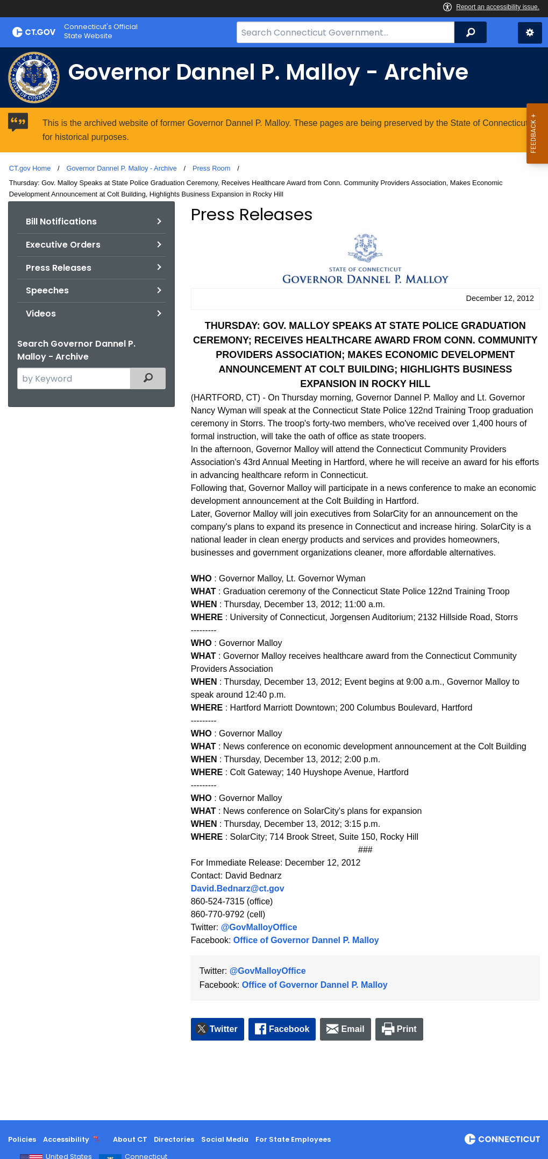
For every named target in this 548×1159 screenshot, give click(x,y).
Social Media (224, 1139)
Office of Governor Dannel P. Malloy (306, 940)
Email (353, 1029)
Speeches (47, 290)
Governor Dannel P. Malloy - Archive (121, 168)
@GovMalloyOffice (259, 927)
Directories (174, 1139)
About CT (130, 1139)
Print (407, 1029)
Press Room (211, 168)
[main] (274, 583)
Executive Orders (63, 244)
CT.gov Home (30, 168)
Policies (22, 1139)
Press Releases (58, 268)
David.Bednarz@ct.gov (237, 888)
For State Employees (293, 1139)
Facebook (289, 1029)
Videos (41, 313)
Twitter (224, 1029)
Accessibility (66, 1139)
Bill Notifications (61, 221)
